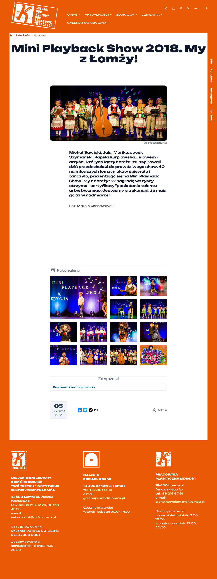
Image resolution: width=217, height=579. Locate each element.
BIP (211, 61)
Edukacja (127, 14)
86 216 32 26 (35, 505)
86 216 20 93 (101, 490)
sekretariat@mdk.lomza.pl (33, 517)
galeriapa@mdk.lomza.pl (104, 498)
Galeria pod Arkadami (89, 22)
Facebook (211, 76)
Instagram (211, 96)
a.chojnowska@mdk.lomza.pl (180, 501)
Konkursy (39, 35)
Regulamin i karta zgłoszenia (74, 387)
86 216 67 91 (172, 493)
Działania (152, 14)
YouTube (211, 115)
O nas (74, 14)
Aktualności (98, 14)
